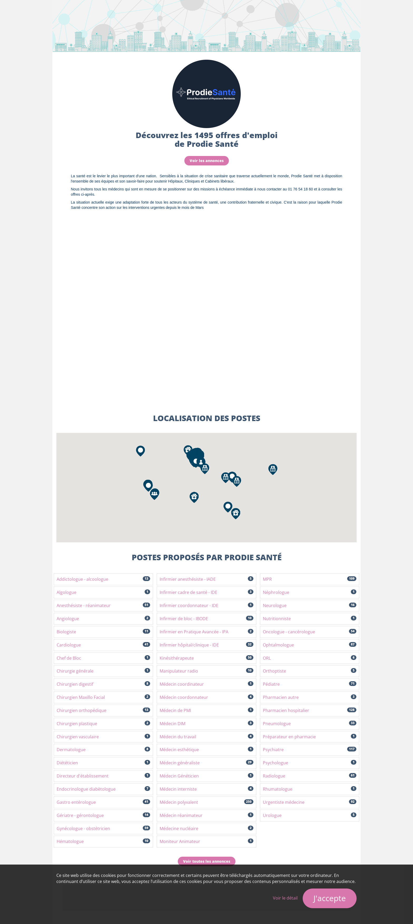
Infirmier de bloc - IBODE (206, 619)
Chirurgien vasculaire (103, 737)
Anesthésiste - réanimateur (103, 605)
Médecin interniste (206, 789)
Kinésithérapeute (206, 658)
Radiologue (309, 776)
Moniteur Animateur (206, 841)
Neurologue (309, 605)
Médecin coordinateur (206, 684)
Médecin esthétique (206, 750)
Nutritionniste (309, 619)
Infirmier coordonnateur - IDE (206, 605)
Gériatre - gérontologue (103, 815)
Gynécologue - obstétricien (103, 828)
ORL (309, 658)
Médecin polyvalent (206, 802)
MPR (309, 579)
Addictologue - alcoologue (103, 579)
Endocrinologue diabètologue (103, 789)
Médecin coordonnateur (206, 697)
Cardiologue (103, 645)
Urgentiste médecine (309, 802)
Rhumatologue (309, 789)
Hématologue (103, 841)
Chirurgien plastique (103, 723)
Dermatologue (103, 750)
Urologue (309, 815)
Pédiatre (309, 684)
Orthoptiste (309, 671)
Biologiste (103, 632)
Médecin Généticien (206, 776)
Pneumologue (309, 723)
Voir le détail (285, 898)
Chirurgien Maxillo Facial (103, 697)
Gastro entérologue (103, 802)
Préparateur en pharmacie (309, 737)
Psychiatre (309, 750)
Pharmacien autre (309, 697)
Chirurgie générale (103, 671)
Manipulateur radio (206, 671)
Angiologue (103, 619)
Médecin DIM (206, 723)
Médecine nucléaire (206, 828)
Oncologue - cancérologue (309, 632)
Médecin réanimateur (206, 815)
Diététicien (103, 763)
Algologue (103, 592)
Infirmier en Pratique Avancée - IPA (206, 632)
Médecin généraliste (206, 763)
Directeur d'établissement (103, 776)
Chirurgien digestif (103, 684)
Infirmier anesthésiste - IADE (206, 579)
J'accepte (329, 898)
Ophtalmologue (309, 645)
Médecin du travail (206, 737)
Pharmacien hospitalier (309, 710)
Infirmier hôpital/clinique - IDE (206, 645)
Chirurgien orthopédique (103, 710)
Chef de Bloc (103, 658)
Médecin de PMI (206, 710)
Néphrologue (309, 592)
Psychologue (309, 763)
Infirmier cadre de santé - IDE (206, 592)
